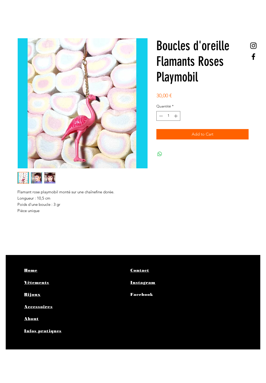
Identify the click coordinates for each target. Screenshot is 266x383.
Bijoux (32, 294)
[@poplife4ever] (253, 45)
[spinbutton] (168, 115)
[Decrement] (160, 115)
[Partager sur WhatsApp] (160, 154)
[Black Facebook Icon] (253, 56)
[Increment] (176, 115)
